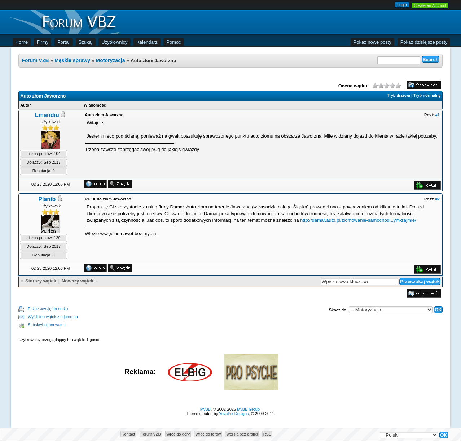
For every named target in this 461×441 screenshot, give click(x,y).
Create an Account (430, 5)
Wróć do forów (208, 434)
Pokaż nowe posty (373, 42)
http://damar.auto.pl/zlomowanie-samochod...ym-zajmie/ (358, 220)
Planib (47, 199)
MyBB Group (248, 409)
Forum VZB (35, 60)
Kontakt (128, 434)
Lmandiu (47, 115)
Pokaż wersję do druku (48, 309)
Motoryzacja (110, 60)
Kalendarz (147, 42)
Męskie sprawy (73, 60)
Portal (63, 42)
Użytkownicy (114, 42)
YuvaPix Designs (234, 413)
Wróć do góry (178, 434)
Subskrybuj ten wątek (47, 325)
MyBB (205, 409)
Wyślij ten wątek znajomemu (53, 317)
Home (22, 42)
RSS (267, 434)
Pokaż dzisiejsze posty (424, 42)
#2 (437, 199)
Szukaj (86, 42)
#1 (437, 115)
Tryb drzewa (398, 95)
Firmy (43, 42)
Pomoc (173, 42)
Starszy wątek (40, 281)
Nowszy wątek (77, 281)
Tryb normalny (427, 95)
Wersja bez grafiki (242, 434)
